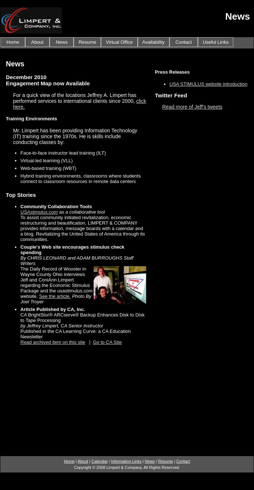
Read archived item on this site (52, 342)
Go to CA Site (107, 342)
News (61, 42)
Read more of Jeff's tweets (192, 107)
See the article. (55, 296)
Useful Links (215, 42)
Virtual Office (119, 42)
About (37, 42)
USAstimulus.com (39, 212)
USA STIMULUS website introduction (208, 84)
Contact (184, 42)
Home (13, 42)
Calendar (99, 461)
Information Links (126, 461)
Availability (153, 42)
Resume (87, 42)
